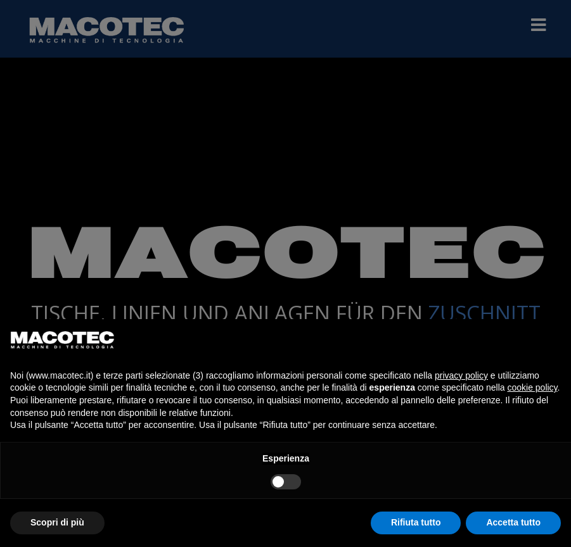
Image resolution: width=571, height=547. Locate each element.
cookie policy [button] (532, 387)
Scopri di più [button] (57, 522)
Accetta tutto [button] (513, 522)
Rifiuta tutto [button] (416, 522)
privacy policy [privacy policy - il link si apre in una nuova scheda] (461, 375)
